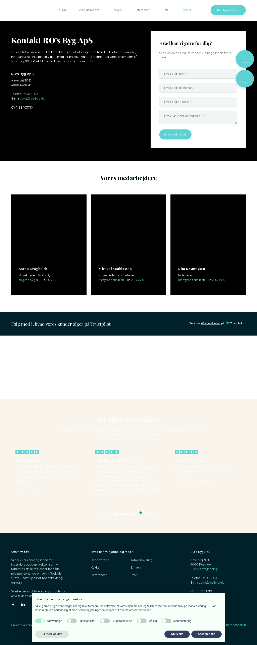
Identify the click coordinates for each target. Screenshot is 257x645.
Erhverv (117, 9)
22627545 (218, 280)
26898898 (54, 280)
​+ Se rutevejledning (204, 569)
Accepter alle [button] (206, 634)
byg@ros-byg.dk (33, 98)
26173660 (137, 280)
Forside (62, 9)
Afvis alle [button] (177, 634)
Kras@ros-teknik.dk (191, 280)
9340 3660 (30, 94)
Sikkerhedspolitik (234, 625)
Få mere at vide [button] (52, 634)
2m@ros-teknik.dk (111, 280)
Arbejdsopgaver (89, 9)
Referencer (142, 9)
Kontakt (186, 9)
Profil (165, 9)
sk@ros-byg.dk (29, 280)
